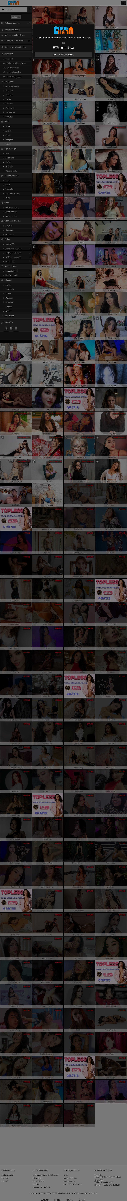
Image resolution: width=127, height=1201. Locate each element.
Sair (63, 43)
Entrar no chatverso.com (63, 54)
